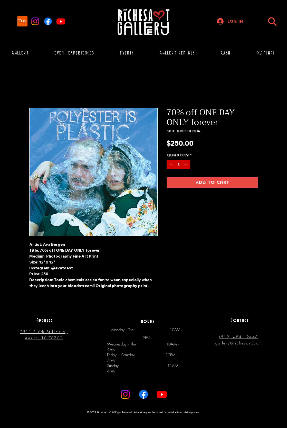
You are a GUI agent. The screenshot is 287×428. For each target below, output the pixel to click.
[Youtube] (61, 21)
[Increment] (186, 164)
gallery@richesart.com (238, 343)
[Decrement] (170, 164)
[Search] (272, 21)
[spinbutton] (178, 164)
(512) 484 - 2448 (238, 337)
